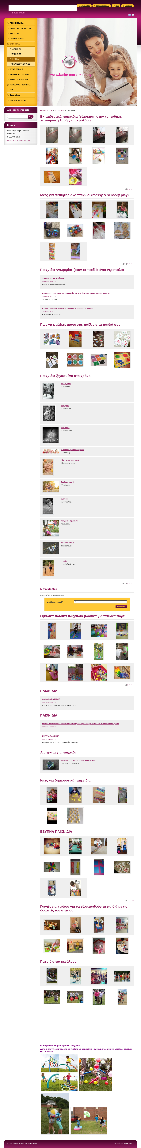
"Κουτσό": (65, 428)
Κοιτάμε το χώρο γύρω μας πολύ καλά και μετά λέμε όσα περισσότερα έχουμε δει (76, 293)
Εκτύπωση (128, 6)
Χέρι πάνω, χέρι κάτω (70, 460)
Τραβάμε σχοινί (67, 482)
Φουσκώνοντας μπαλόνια (53, 278)
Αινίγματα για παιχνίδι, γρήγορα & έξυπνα (78, 760)
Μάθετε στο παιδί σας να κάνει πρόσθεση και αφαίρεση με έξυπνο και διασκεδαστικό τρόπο (80, 724)
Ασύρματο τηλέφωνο (69, 521)
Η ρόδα (64, 561)
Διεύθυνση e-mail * (55, 602)
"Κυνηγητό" (66, 384)
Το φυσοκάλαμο (67, 543)
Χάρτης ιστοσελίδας (102, 6)
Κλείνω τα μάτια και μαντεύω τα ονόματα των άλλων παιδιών (67, 308)
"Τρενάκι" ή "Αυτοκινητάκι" (72, 450)
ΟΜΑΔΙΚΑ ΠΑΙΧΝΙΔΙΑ (51, 699)
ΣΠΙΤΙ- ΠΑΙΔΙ (59, 110)
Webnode (130, 1143)
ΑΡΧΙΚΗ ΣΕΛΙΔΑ (46, 110)
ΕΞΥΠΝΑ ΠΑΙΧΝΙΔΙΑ (50, 736)
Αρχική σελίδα (85, 6)
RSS (117, 6)
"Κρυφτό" (65, 406)
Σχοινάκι (64, 499)
